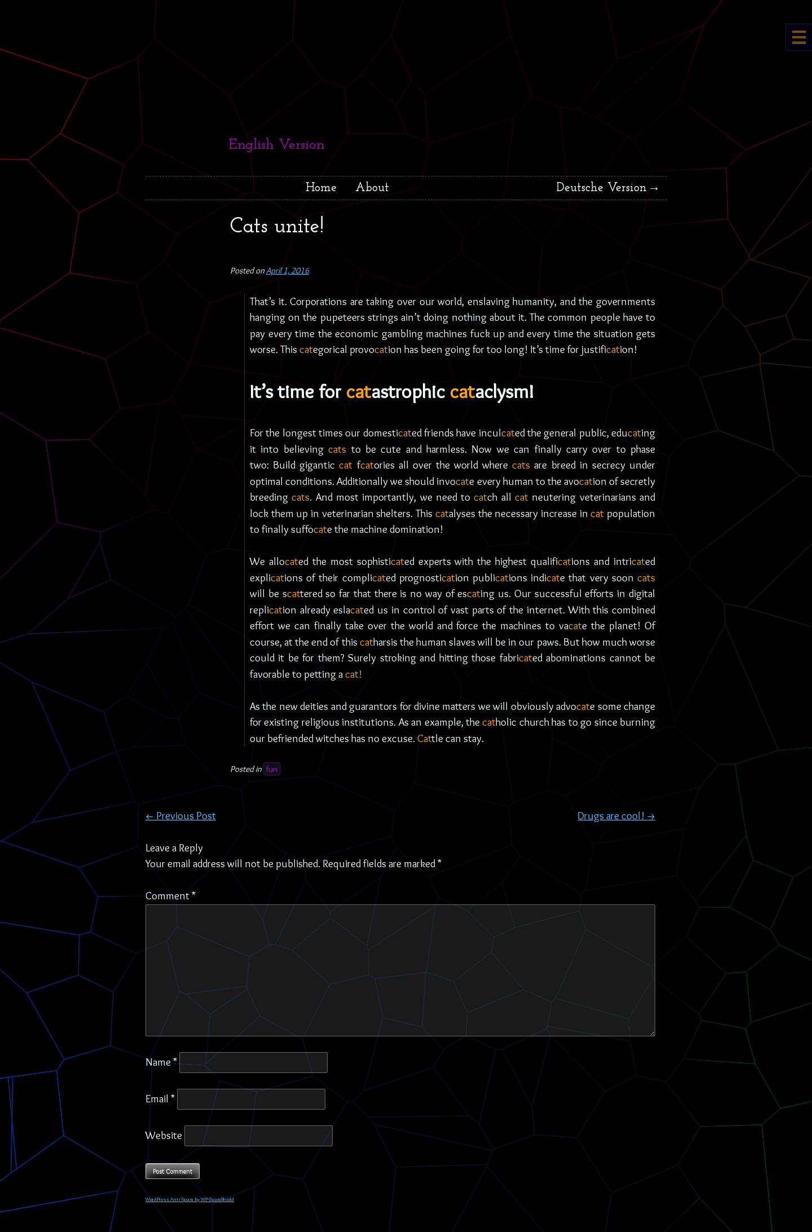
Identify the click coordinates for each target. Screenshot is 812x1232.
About (372, 188)
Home (321, 188)
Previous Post (180, 815)
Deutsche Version (602, 188)
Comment (170, 895)
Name (161, 1062)
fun (271, 768)
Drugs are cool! (616, 815)
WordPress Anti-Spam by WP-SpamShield (189, 1199)
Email (160, 1098)
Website (163, 1135)
